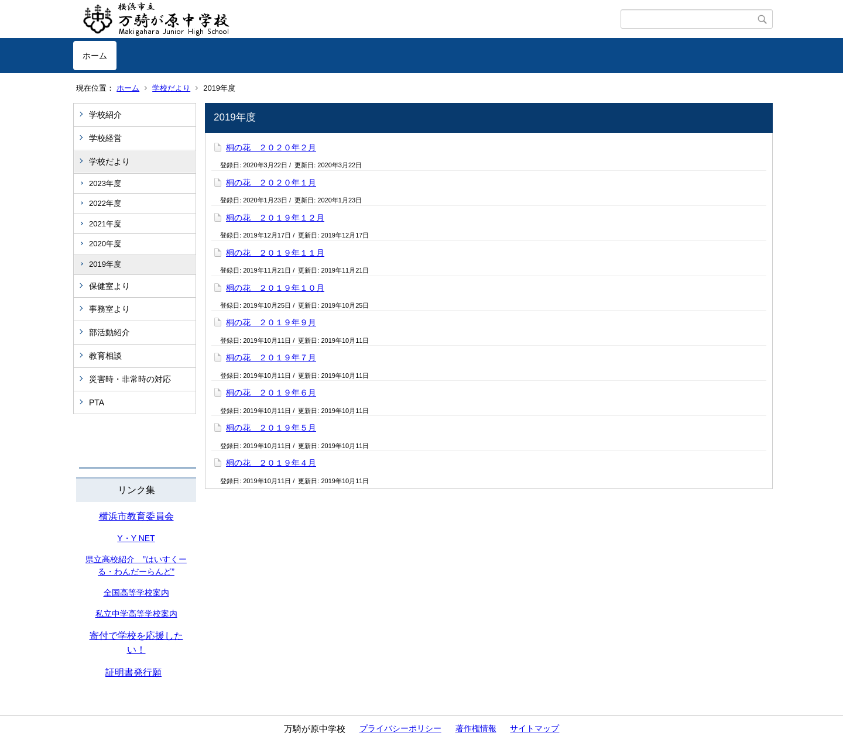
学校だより (171, 88)
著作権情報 (475, 728)
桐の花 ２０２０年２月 (271, 147)
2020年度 (105, 243)
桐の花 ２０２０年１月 (271, 182)
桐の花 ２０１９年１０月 (275, 287)
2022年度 (105, 203)
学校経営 (105, 138)
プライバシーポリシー (400, 728)
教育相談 (105, 355)
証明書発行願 (133, 672)
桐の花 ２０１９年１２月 (275, 217)
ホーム (95, 55)
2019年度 (105, 264)
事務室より (109, 309)
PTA (96, 402)
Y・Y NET (136, 538)
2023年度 (105, 183)
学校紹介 (105, 114)
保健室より (109, 286)
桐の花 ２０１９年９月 (271, 322)
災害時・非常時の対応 (130, 379)
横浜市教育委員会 (136, 516)
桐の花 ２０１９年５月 (271, 427)
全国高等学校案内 (136, 592)
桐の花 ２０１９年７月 (271, 357)
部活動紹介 (109, 332)
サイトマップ (534, 728)
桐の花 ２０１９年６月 (271, 392)
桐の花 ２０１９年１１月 (275, 252)
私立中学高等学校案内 (136, 613)
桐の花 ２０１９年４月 (271, 462)
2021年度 (105, 223)
